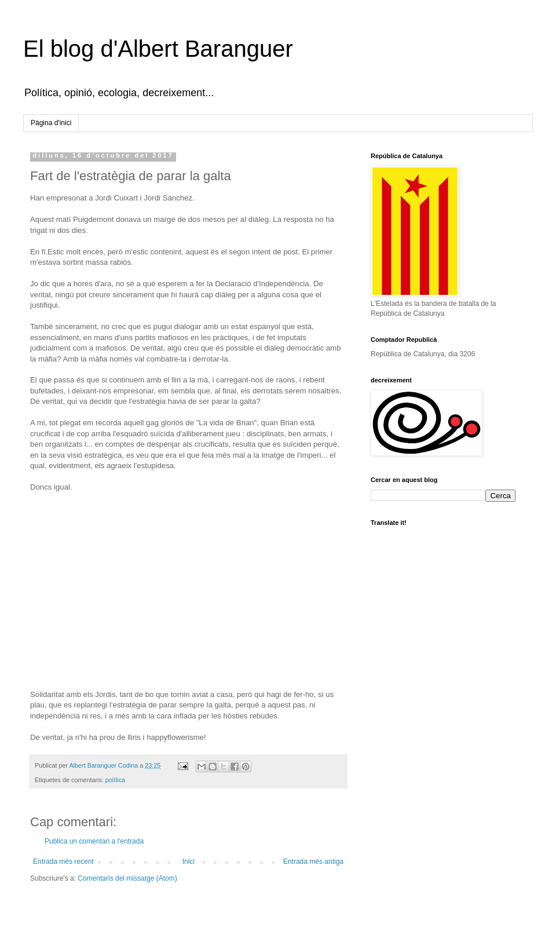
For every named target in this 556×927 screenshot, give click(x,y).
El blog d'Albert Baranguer (158, 48)
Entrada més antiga (313, 861)
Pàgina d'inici (51, 123)
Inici (188, 861)
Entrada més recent (63, 861)
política (115, 779)
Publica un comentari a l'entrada (94, 841)
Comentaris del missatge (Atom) (127, 878)
